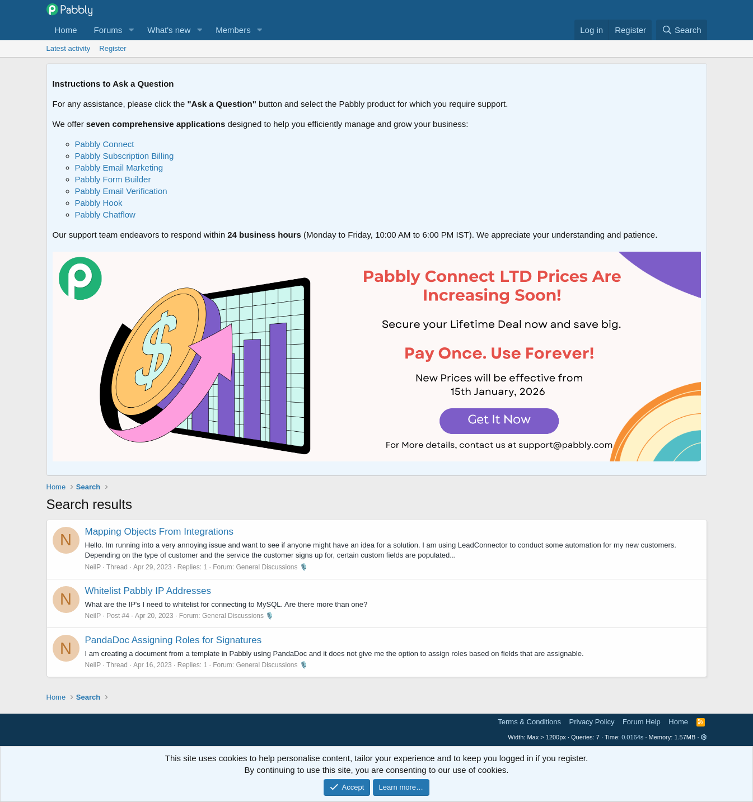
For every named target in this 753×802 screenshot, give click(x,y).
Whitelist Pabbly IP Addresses (148, 591)
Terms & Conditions (529, 722)
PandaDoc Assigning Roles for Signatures (173, 640)
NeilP (93, 567)
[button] (131, 30)
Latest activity (68, 48)
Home (66, 30)
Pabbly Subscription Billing (124, 156)
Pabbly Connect (104, 144)
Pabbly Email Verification (121, 191)
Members (233, 30)
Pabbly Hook (99, 202)
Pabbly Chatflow (105, 214)
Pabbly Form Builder (113, 179)
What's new (168, 30)
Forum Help (642, 722)
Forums (108, 30)
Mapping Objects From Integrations (159, 531)
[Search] (681, 30)
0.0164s (632, 737)
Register (112, 48)
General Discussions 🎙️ (272, 567)
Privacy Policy (592, 722)
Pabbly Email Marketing (119, 167)
